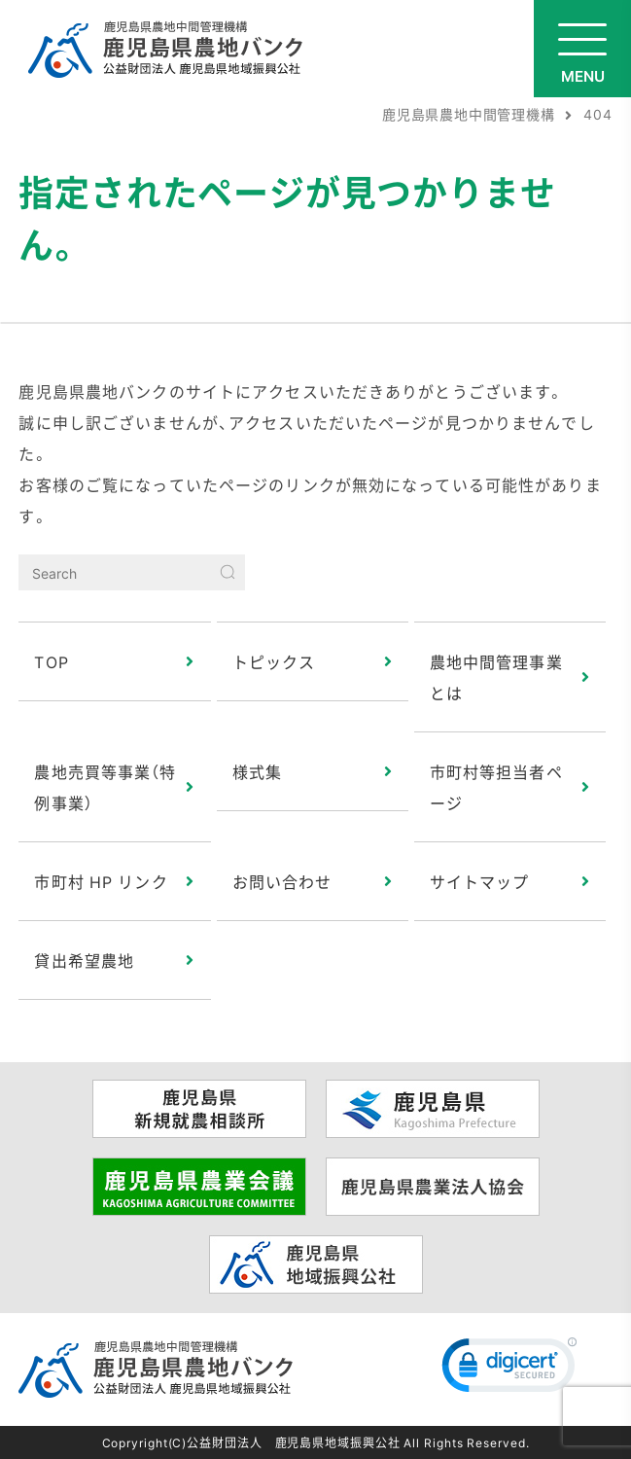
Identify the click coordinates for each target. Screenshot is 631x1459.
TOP (51, 661)
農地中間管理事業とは (496, 677)
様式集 (257, 771)
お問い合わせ (282, 881)
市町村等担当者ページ (496, 787)
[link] (509, 1369)
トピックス (274, 661)
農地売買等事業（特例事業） (105, 787)
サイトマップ (480, 881)
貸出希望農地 (84, 960)
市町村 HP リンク (100, 881)
